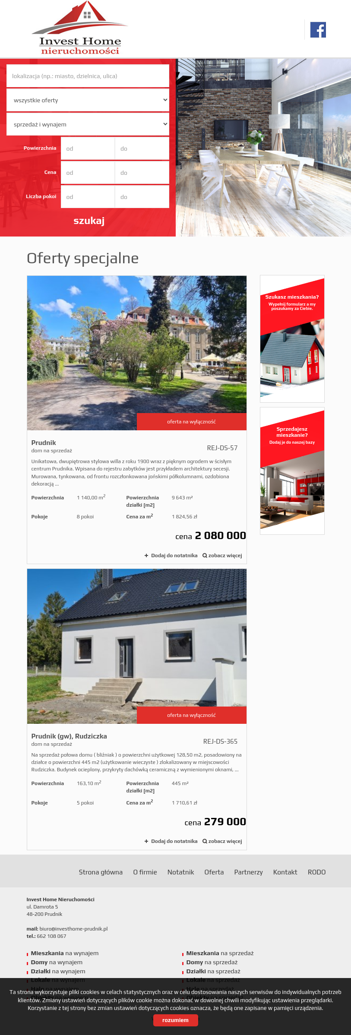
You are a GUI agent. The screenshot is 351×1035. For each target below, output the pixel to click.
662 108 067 (51, 936)
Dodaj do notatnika (174, 555)
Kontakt (285, 872)
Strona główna (101, 872)
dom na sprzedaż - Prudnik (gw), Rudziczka (137, 709)
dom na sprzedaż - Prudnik (137, 420)
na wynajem (65, 953)
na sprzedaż (220, 953)
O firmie (145, 872)
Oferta (214, 872)
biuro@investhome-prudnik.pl (73, 929)
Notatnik (181, 872)
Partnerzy (248, 872)
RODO (317, 872)
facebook (318, 30)
